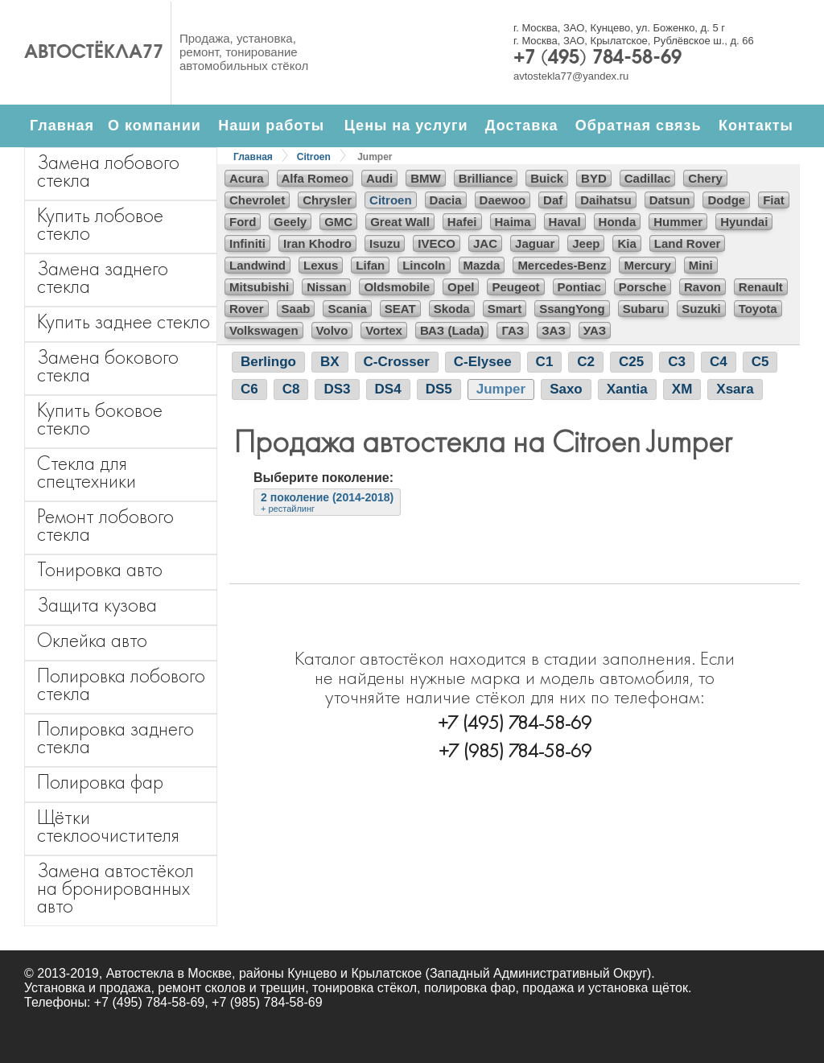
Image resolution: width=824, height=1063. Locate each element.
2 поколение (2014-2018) (327, 502)
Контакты (756, 125)
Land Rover (687, 243)
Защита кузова (97, 604)
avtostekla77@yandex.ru (570, 76)
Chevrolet (257, 200)
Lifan (370, 265)
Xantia (627, 389)
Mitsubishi (259, 287)
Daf (552, 200)
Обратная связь (638, 125)
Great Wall (400, 222)
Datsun (669, 200)
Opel (460, 287)
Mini (701, 265)
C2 (586, 361)
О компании (154, 125)
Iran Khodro (317, 243)
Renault (761, 287)
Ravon (702, 287)
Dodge (726, 200)
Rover (246, 308)
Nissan (326, 287)
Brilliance (486, 178)
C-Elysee (483, 361)
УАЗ (594, 330)
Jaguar (534, 243)
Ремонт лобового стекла (105, 525)
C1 (545, 361)
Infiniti (247, 243)
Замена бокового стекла (108, 366)
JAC (485, 243)
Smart (505, 308)
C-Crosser (397, 361)
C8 (291, 389)
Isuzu (384, 243)
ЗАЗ (554, 330)
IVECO (436, 243)
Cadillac (647, 178)
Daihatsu (605, 200)
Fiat (774, 200)
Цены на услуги (406, 125)
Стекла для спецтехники (86, 472)
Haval (565, 222)
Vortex (383, 330)
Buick (546, 178)
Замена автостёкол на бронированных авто (115, 888)
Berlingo (268, 361)
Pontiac (579, 287)
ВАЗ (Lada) (452, 330)
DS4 (388, 389)
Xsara (734, 389)
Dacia (446, 200)
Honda (618, 222)
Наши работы (271, 125)
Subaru (644, 308)
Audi (379, 178)
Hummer (677, 222)
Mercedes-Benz (561, 265)
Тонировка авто (100, 569)
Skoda (452, 308)
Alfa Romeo (315, 178)
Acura (246, 178)
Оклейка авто (92, 640)
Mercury (647, 265)
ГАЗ (512, 330)
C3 (677, 361)
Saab (296, 308)
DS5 (439, 389)
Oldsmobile (397, 287)
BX (330, 361)
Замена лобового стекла (108, 171)
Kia (626, 243)
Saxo (566, 389)
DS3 (336, 389)
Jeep (585, 243)
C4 (718, 361)
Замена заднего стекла (102, 277)
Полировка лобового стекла (121, 684)
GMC (338, 222)
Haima (513, 222)
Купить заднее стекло (123, 321)
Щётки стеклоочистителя (108, 826)
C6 (249, 389)
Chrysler (327, 200)
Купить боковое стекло (100, 419)
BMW (425, 178)
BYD (594, 178)
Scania (347, 308)
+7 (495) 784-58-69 (597, 58)
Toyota (758, 308)
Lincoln (423, 265)
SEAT (400, 308)
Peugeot (515, 287)
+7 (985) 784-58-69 (515, 750)
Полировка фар (100, 781)
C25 (631, 361)
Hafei (462, 222)
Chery (705, 178)
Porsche (642, 287)
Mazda (482, 265)
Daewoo (503, 200)
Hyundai (744, 222)
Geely (290, 222)
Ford (242, 222)
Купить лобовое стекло (100, 224)
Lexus (320, 265)
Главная (62, 125)
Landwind (257, 265)
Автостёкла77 (93, 53)
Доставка (521, 125)
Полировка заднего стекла (115, 737)
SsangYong (571, 308)
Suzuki (701, 308)
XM (682, 389)
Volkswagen (264, 330)
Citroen (314, 157)
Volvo (332, 330)
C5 (760, 361)
